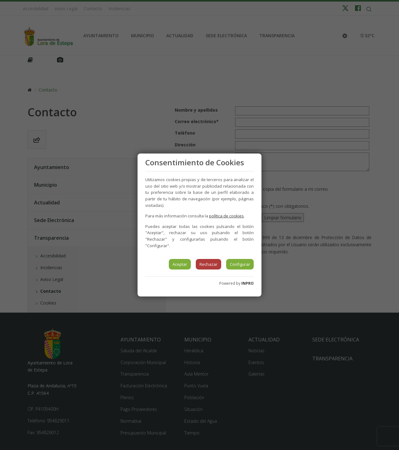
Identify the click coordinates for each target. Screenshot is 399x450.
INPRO (247, 283)
